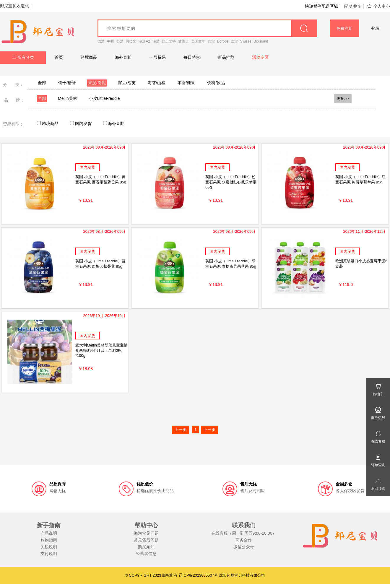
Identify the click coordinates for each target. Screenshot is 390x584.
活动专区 (260, 57)
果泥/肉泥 (97, 82)
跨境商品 (89, 57)
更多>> (343, 98)
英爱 (120, 41)
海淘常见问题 (146, 533)
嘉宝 (234, 41)
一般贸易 (157, 57)
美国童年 (198, 41)
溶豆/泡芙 (127, 82)
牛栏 (110, 41)
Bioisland (261, 41)
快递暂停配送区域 (321, 6)
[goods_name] (207, 28)
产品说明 (48, 533)
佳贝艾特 (169, 41)
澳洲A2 (144, 41)
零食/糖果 (186, 82)
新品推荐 (226, 57)
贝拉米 (131, 41)
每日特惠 (191, 57)
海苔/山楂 (156, 82)
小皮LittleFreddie (104, 98)
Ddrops (223, 41)
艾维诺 (183, 41)
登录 (375, 28)
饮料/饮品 (216, 82)
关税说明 (48, 546)
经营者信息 (146, 553)
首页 (59, 57)
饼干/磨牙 (67, 82)
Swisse (245, 41)
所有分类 (23, 57)
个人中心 (378, 6)
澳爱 (156, 41)
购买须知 (146, 546)
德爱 (101, 41)
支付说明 (48, 553)
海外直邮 (123, 57)
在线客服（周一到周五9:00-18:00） (244, 533)
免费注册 (344, 28)
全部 (42, 82)
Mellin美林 (67, 98)
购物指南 (48, 540)
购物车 (352, 6)
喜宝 (211, 41)
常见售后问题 (146, 540)
